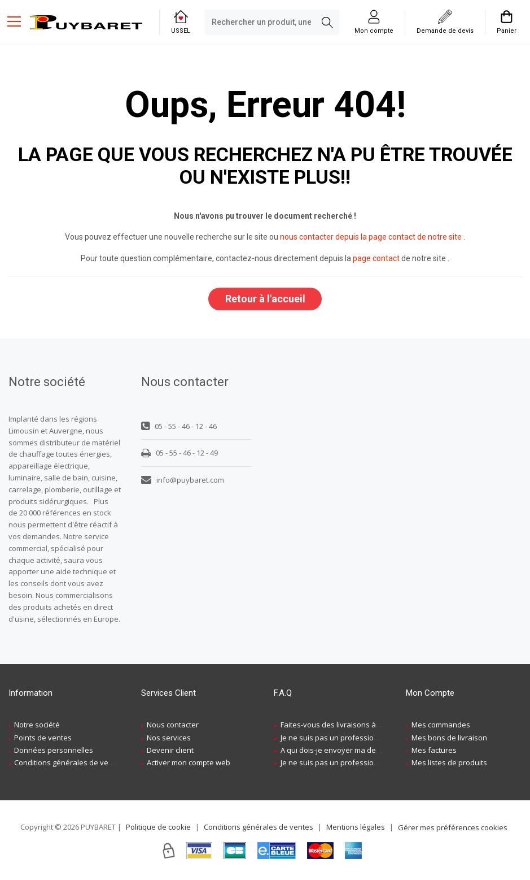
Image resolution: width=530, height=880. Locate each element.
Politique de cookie (158, 827)
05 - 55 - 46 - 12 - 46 (179, 427)
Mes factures (434, 750)
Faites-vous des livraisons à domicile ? (346, 725)
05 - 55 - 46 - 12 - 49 (179, 453)
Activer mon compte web (188, 763)
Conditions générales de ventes (69, 763)
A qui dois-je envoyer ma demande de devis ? (358, 750)
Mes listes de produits (449, 763)
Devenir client (170, 750)
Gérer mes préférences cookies (452, 828)
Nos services (169, 737)
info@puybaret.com (182, 480)
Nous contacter (173, 725)
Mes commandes (440, 725)
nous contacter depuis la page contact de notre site (371, 236)
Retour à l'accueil (265, 299)
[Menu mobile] (18, 21)
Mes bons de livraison (449, 737)
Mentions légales (355, 827)
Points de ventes (43, 737)
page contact (376, 258)
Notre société (37, 725)
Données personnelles (53, 750)
